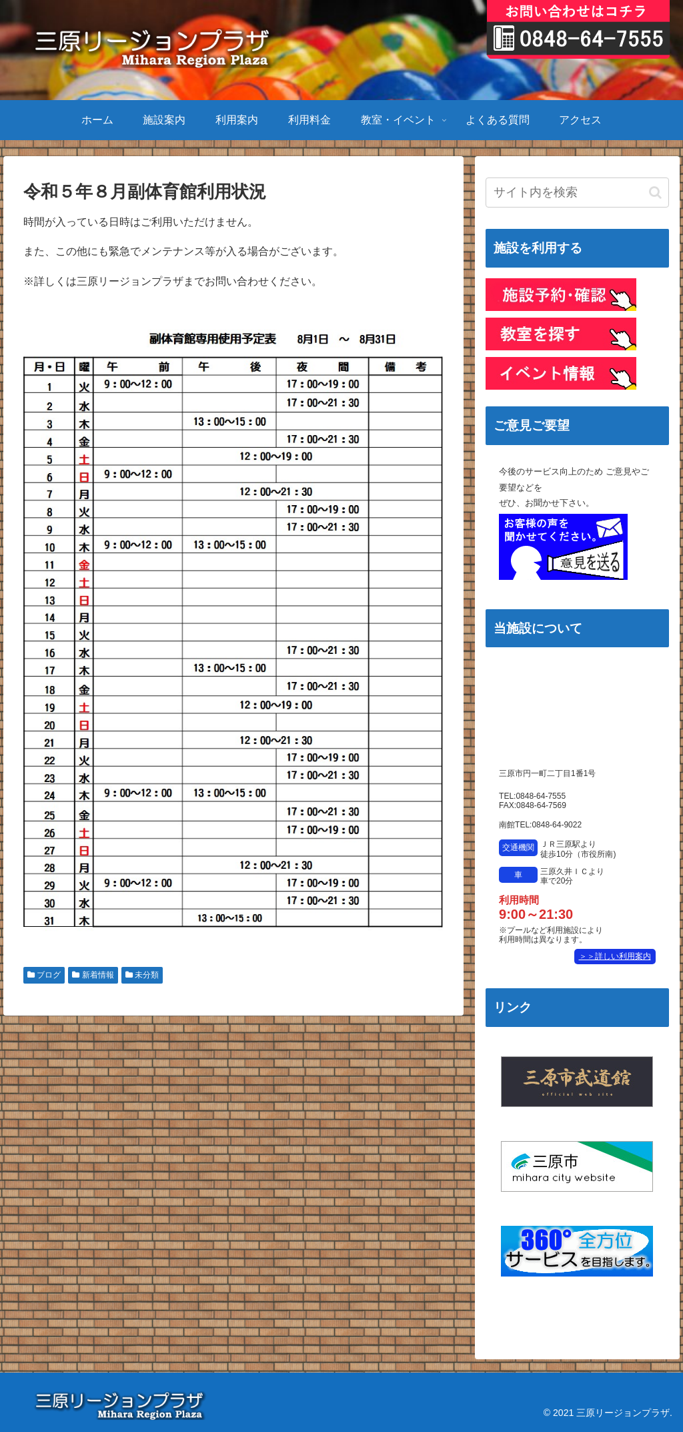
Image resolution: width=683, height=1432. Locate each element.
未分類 (142, 975)
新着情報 (92, 975)
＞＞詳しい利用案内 (615, 956)
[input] (577, 192)
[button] (655, 192)
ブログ (44, 975)
